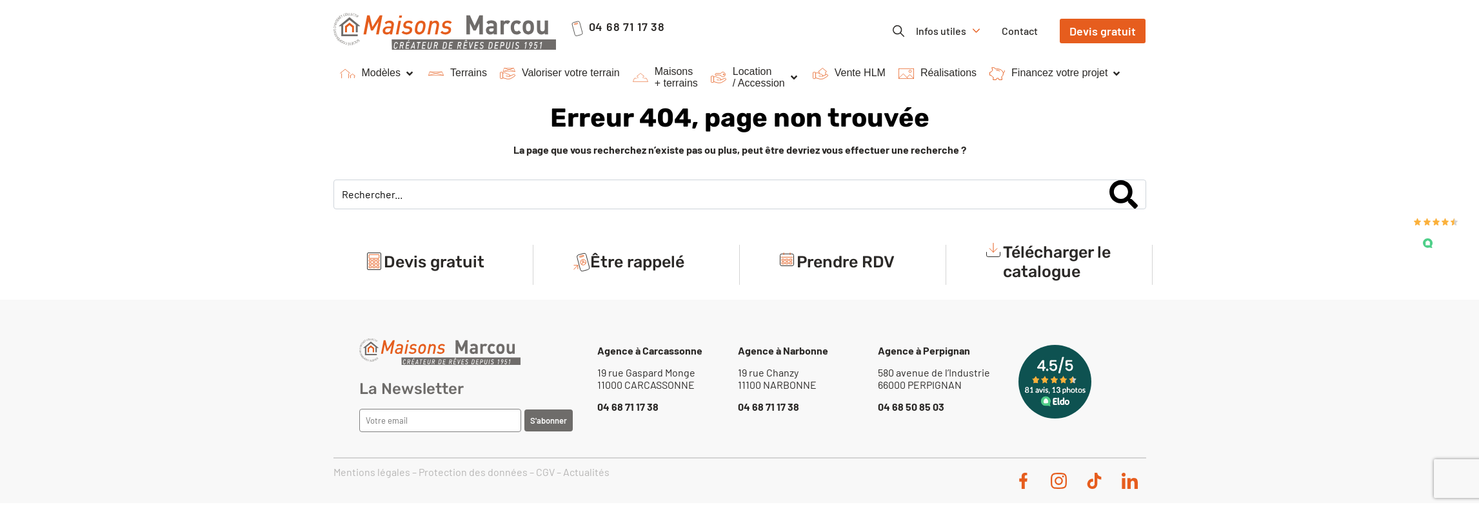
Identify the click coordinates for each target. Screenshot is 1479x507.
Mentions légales (371, 472)
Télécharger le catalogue (1057, 262)
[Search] (1124, 194)
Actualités (586, 472)
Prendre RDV (846, 262)
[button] (377, 74)
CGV (545, 472)
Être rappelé (637, 262)
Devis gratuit (434, 262)
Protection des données (473, 472)
